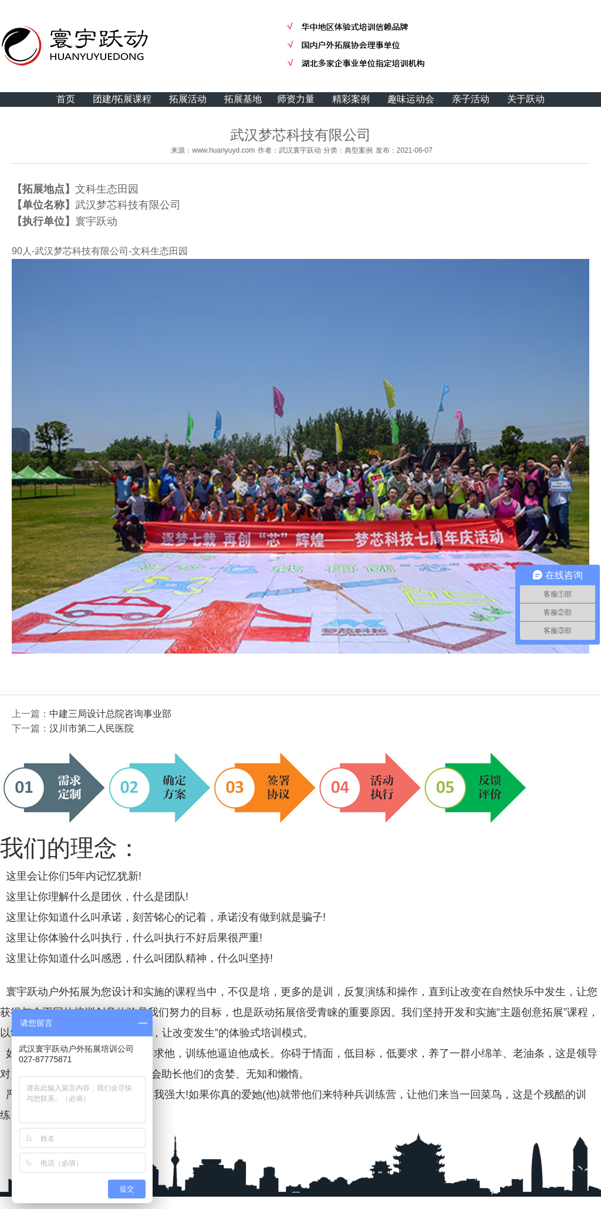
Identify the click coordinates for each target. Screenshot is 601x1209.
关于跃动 (526, 99)
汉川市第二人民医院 (91, 728)
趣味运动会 (410, 99)
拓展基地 (243, 99)
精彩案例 (351, 99)
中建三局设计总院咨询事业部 (110, 714)
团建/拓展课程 (122, 99)
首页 (65, 99)
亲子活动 (470, 99)
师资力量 (296, 99)
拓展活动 (188, 99)
